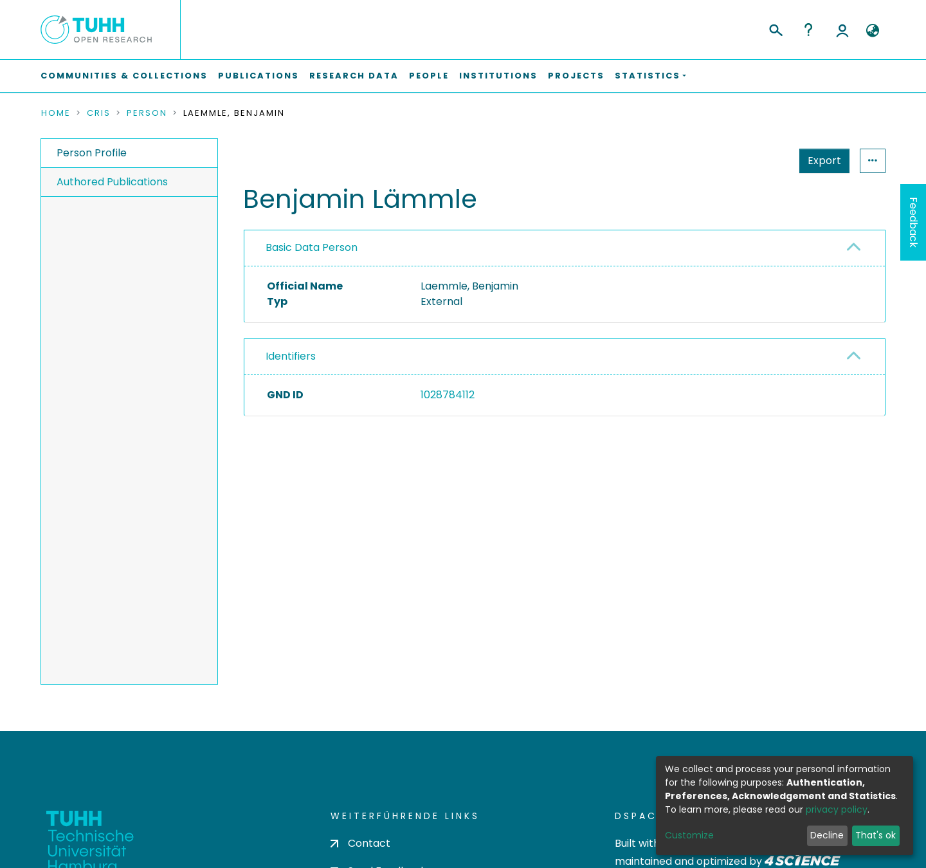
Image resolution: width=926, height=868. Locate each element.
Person (147, 113)
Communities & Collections (124, 75)
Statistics (820, 160)
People (429, 75)
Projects (576, 75)
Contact (360, 843)
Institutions (498, 75)
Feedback (913, 222)
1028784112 (448, 394)
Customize (689, 835)
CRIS (99, 113)
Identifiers (291, 356)
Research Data (354, 75)
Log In (842, 30)
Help (808, 30)
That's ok (875, 835)
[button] (872, 31)
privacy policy (836, 809)
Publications (258, 75)
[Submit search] (775, 28)
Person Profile (92, 152)
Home (56, 113)
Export (761, 160)
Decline (827, 835)
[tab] (564, 248)
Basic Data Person (312, 247)
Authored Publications (112, 181)
